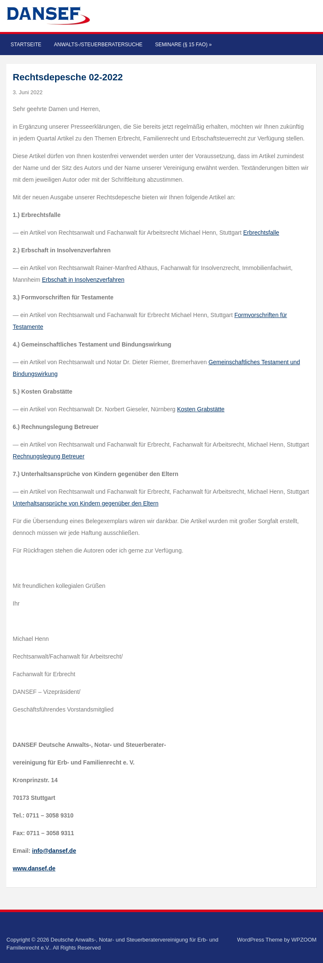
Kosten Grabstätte (201, 409)
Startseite (26, 45)
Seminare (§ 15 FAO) (183, 45)
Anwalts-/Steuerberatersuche (98, 45)
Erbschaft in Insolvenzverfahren (83, 279)
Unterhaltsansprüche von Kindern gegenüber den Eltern (85, 503)
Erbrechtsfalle (261, 232)
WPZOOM (304, 940)
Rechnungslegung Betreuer (48, 456)
